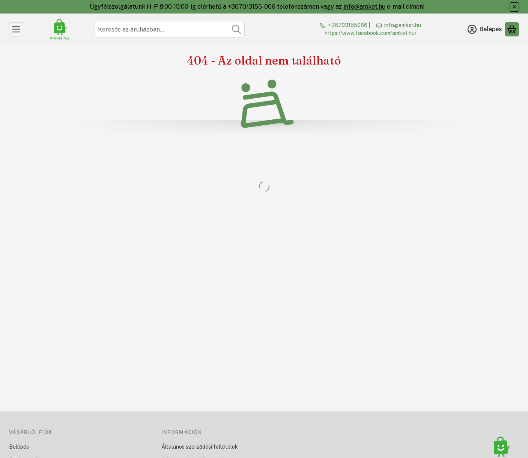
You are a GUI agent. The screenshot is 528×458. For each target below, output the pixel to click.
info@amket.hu (364, 6)
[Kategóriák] (16, 29)
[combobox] (170, 29)
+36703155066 (347, 25)
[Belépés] (485, 29)
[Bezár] (514, 7)
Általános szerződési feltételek (199, 447)
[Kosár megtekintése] (512, 29)
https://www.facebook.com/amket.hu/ (371, 33)
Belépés (19, 447)
